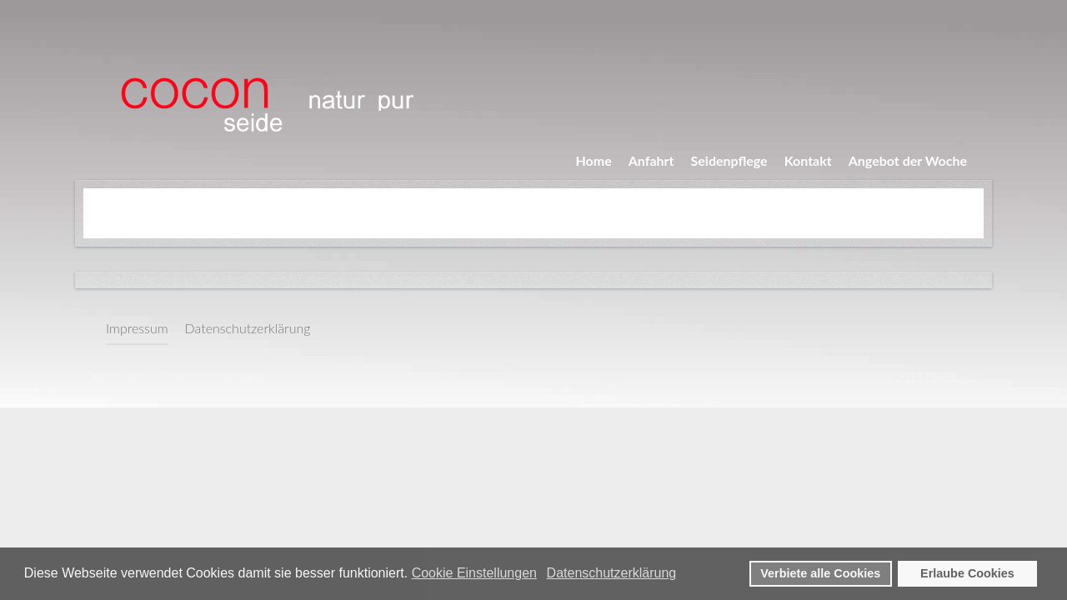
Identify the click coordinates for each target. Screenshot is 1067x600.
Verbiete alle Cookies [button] (820, 573)
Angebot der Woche (908, 160)
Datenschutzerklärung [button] (612, 573)
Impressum (137, 328)
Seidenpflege (729, 160)
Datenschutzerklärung (248, 328)
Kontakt (808, 160)
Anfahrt (651, 160)
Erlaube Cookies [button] (967, 573)
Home (594, 160)
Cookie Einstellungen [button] (474, 573)
